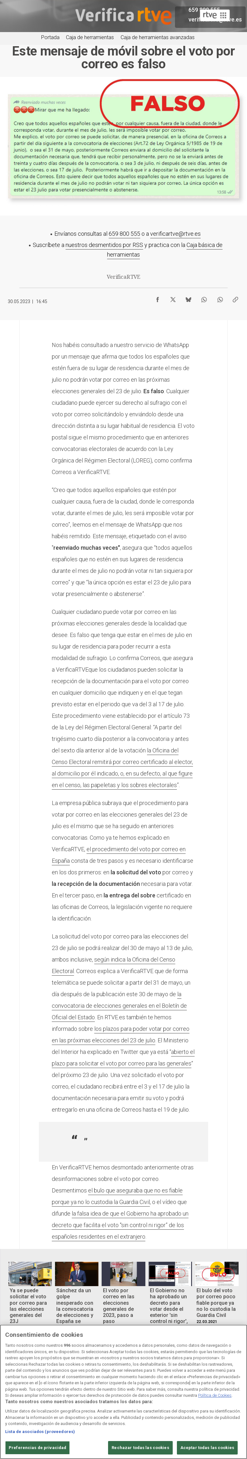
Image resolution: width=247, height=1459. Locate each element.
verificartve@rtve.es (175, 233)
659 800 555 (124, 233)
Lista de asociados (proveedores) (40, 1431)
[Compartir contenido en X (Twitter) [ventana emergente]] (173, 298)
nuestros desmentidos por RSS (104, 245)
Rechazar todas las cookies (140, 1447)
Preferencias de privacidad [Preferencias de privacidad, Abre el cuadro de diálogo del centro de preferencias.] (37, 1447)
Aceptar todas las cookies (207, 1447)
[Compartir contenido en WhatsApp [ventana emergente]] (204, 298)
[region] (123, 1392)
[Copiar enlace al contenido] (235, 298)
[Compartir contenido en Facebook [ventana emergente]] (157, 298)
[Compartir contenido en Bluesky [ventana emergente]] (188, 298)
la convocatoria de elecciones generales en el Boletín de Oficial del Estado (119, 1006)
